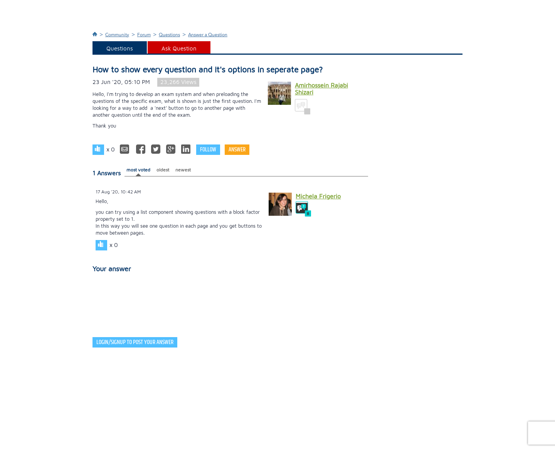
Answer (237, 149)
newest (183, 170)
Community (117, 34)
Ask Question (179, 48)
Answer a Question (207, 34)
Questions (169, 34)
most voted (138, 170)
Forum (144, 34)
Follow (208, 149)
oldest (162, 170)
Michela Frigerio (318, 196)
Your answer (111, 269)
